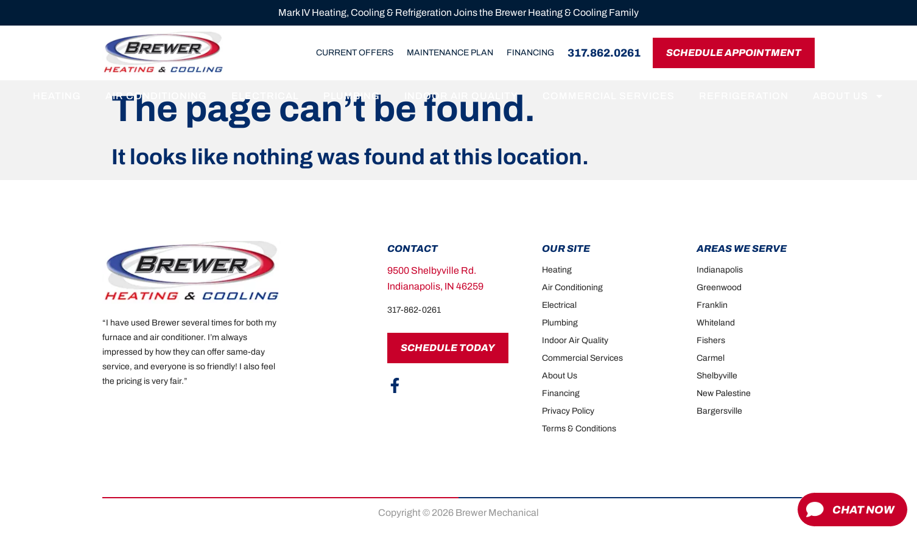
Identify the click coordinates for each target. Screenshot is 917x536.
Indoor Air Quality (461, 96)
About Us (848, 96)
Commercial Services (609, 96)
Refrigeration (744, 96)
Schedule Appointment (733, 52)
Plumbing (351, 96)
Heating (57, 96)
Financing (530, 52)
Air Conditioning (156, 96)
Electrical (265, 96)
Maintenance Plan (450, 52)
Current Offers (354, 52)
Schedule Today (448, 348)
